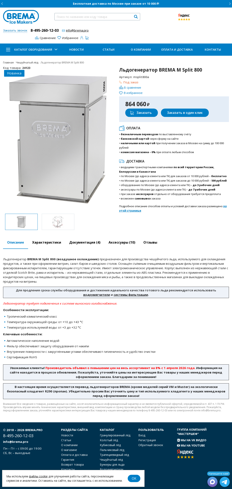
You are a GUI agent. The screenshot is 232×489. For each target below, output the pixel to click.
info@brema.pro (77, 30)
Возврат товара (72, 464)
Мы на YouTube (191, 445)
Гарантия (67, 459)
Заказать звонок (15, 30)
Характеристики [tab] (46, 242)
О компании (141, 49)
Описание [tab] (15, 242)
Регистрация (147, 440)
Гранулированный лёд (115, 435)
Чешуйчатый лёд (111, 459)
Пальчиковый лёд (112, 450)
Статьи (108, 49)
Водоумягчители (111, 469)
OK (134, 478)
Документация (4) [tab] (84, 242)
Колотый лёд (109, 440)
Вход (141, 435)
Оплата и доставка (177, 49)
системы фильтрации (131, 295)
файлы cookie (38, 476)
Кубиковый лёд (110, 445)
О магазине (69, 450)
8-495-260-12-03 (45, 30)
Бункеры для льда (112, 464)
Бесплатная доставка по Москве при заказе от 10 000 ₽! (116, 3)
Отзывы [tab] (150, 242)
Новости (76, 49)
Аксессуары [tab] (122, 242)
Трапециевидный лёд (114, 454)
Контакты (213, 49)
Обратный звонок (150, 445)
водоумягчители (96, 295)
